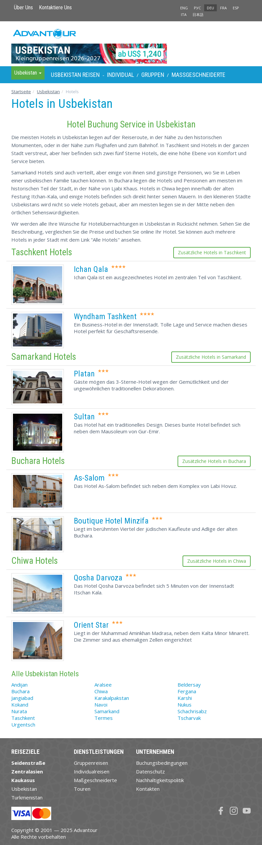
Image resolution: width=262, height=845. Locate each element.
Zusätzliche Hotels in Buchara (214, 461)
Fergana (187, 691)
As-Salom (89, 478)
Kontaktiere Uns (55, 7)
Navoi (100, 704)
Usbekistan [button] (28, 73)
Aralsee (103, 684)
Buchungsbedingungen (162, 762)
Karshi (185, 698)
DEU (210, 7)
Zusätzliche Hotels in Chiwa (216, 561)
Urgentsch (23, 724)
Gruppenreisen (91, 762)
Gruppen (152, 74)
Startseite (21, 92)
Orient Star (91, 625)
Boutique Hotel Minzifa (111, 521)
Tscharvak (189, 718)
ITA (184, 14)
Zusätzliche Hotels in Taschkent (212, 252)
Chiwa (101, 691)
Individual (120, 74)
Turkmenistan (27, 797)
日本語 (198, 14)
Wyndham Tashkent (105, 316)
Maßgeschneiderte (198, 74)
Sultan (84, 416)
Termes (103, 718)
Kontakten (148, 788)
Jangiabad (22, 698)
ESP (236, 7)
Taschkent (23, 718)
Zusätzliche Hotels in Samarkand (211, 357)
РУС (197, 7)
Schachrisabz (192, 711)
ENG (184, 7)
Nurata (19, 711)
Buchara (20, 691)
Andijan (19, 684)
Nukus (185, 704)
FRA (223, 7)
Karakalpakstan (111, 698)
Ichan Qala (91, 269)
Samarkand (106, 711)
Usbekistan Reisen (75, 74)
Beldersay (189, 684)
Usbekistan (48, 92)
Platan (84, 373)
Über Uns (23, 7)
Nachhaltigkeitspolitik (160, 780)
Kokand (19, 704)
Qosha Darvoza (98, 577)
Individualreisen (91, 771)
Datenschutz (150, 771)
